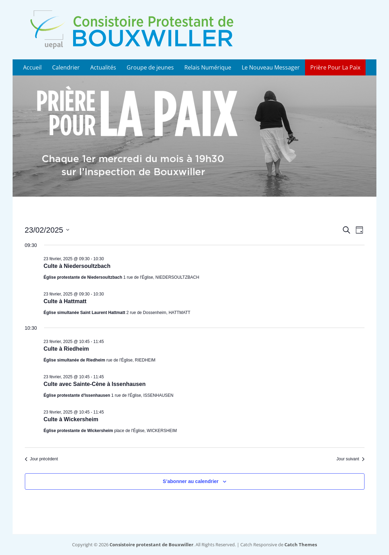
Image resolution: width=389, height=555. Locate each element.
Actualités (103, 67)
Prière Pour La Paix (335, 67)
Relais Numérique (207, 67)
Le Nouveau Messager (271, 67)
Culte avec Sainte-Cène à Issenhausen (95, 384)
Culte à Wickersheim (71, 419)
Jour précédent (41, 459)
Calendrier (66, 67)
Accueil (32, 67)
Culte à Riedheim (66, 349)
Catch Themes (300, 544)
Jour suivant (351, 459)
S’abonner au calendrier (191, 481)
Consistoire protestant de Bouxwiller (151, 544)
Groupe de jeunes (150, 67)
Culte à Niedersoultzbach (77, 266)
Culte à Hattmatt (65, 301)
